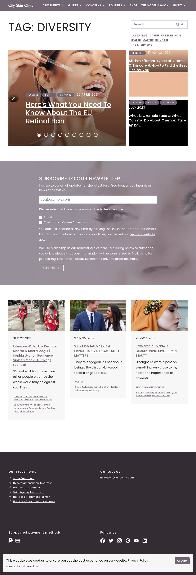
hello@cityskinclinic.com (117, 477)
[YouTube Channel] (136, 540)
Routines (117, 5)
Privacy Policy (137, 560)
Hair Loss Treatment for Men (31, 496)
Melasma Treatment (26, 487)
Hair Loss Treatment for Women (34, 501)
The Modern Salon (154, 5)
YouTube (165, 395)
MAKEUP (148, 40)
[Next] (12, 98)
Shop (133, 5)
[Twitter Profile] (111, 540)
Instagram (171, 392)
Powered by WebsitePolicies (22, 566)
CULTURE (167, 35)
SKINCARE (161, 40)
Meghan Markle (108, 386)
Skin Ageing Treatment (28, 492)
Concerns (95, 5)
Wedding (94, 390)
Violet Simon (27, 411)
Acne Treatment (23, 478)
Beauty (17, 404)
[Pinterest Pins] (128, 540)
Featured (160, 392)
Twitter (155, 395)
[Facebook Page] (102, 540)
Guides (75, 5)
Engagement (92, 386)
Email (48, 217)
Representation (37, 408)
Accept (182, 561)
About (179, 5)
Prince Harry (81, 390)
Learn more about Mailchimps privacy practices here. (97, 259)
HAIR (178, 35)
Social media (143, 395)
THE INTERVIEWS (141, 45)
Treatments (53, 5)
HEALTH (136, 40)
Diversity (27, 404)
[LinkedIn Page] (144, 540)
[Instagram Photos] (119, 540)
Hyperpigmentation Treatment (33, 483)
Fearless (37, 404)
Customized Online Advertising (66, 222)
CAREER (154, 35)
